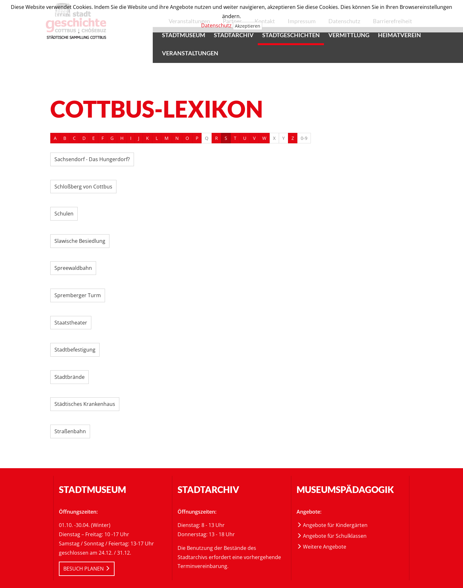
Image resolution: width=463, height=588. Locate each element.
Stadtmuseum (183, 34)
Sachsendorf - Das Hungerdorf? (92, 159)
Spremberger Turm (77, 295)
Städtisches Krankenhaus (84, 403)
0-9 (304, 138)
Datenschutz (216, 25)
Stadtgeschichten (291, 34)
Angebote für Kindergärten (332, 525)
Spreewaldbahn (73, 267)
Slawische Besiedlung (79, 240)
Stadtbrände (69, 376)
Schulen (64, 213)
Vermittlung (348, 34)
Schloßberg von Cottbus (83, 186)
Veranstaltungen (190, 53)
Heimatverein (399, 34)
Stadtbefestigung (74, 349)
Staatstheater (70, 322)
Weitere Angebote (321, 546)
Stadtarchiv (234, 34)
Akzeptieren (247, 26)
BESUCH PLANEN (86, 568)
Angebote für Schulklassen (332, 535)
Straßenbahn (70, 431)
